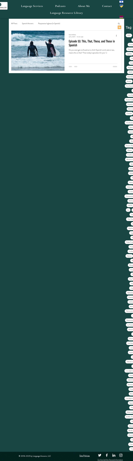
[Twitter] (100, 455)
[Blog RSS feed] (119, 27)
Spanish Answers (27, 23)
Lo (128, 210)
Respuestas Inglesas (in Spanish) (49, 23)
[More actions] (117, 35)
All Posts (14, 23)
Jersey (129, 81)
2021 (129, 35)
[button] (32, 6)
